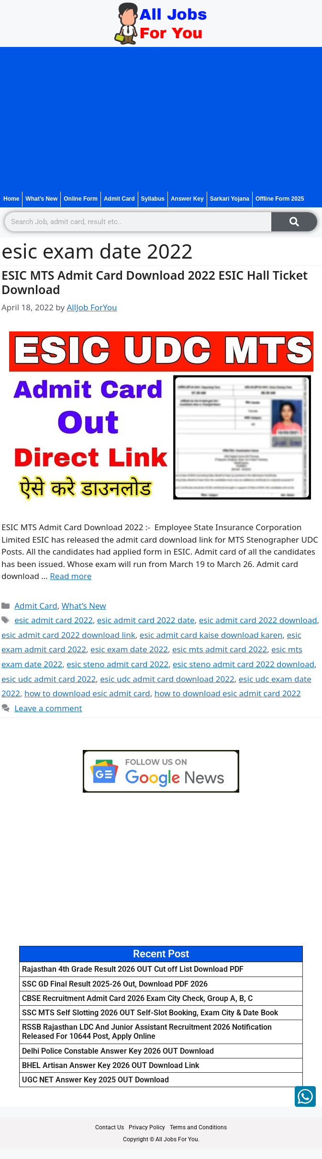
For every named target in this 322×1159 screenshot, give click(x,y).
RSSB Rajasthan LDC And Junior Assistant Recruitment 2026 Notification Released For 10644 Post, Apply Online (147, 1032)
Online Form (81, 198)
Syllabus (153, 198)
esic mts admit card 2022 (219, 649)
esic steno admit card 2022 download (243, 664)
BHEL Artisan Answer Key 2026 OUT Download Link (110, 1065)
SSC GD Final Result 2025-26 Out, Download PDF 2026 (115, 984)
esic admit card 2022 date (146, 619)
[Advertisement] (161, 119)
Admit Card (119, 198)
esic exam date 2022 (129, 649)
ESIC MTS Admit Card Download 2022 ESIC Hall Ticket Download (154, 282)
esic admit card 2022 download (258, 619)
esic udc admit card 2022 (48, 678)
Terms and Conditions (198, 1127)
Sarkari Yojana (229, 198)
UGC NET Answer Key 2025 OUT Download (95, 1079)
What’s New (41, 198)
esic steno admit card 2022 (117, 664)
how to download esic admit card (87, 693)
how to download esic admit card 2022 (228, 693)
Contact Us (109, 1127)
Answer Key (187, 198)
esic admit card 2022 (53, 619)
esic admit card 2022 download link (68, 634)
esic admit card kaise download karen (211, 634)
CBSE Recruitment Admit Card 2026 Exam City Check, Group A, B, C (137, 998)
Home (11, 198)
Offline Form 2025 (279, 198)
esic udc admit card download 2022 (167, 678)
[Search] (294, 221)
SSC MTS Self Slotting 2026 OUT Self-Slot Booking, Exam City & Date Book (150, 1012)
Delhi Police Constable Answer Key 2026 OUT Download (118, 1051)
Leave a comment (48, 708)
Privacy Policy (147, 1127)
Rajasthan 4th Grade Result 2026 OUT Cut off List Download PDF (133, 969)
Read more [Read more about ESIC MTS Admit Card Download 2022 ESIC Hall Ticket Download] (70, 575)
